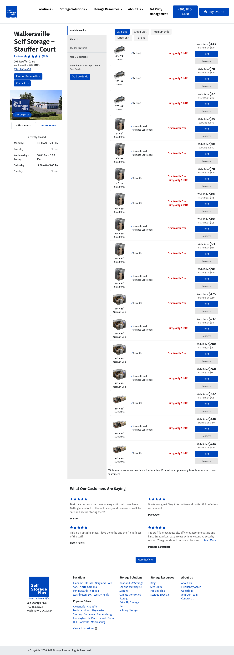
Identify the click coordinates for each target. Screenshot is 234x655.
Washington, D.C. (82, 594)
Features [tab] (78, 48)
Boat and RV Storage (131, 583)
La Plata (92, 618)
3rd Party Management (160, 11)
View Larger (22, 115)
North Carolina (88, 587)
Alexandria (79, 606)
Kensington (79, 618)
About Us (136, 9)
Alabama (78, 583)
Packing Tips (157, 590)
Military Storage (128, 610)
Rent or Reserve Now (28, 76)
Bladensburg (104, 614)
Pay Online (210, 12)
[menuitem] (47, 12)
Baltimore (89, 614)
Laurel (102, 618)
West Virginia (101, 594)
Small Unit (140, 31)
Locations (45, 9)
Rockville (84, 622)
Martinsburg (98, 622)
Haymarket (98, 610)
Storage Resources (108, 9)
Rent (206, 53)
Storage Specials (160, 594)
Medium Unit (161, 31)
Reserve (206, 61)
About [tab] (75, 39)
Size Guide (80, 76)
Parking (141, 37)
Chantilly (92, 606)
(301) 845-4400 (185, 11)
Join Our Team (189, 594)
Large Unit (123, 37)
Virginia (94, 590)
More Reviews (146, 559)
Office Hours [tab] (23, 125)
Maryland (100, 583)
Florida (89, 583)
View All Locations (85, 628)
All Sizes (122, 31)
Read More (209, 540)
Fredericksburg (81, 610)
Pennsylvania (80, 590)
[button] (14, 105)
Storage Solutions (73, 9)
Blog (153, 583)
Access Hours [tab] (48, 125)
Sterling (77, 614)
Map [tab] (79, 57)
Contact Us (22, 83)
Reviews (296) (31, 56)
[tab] (87, 30)
